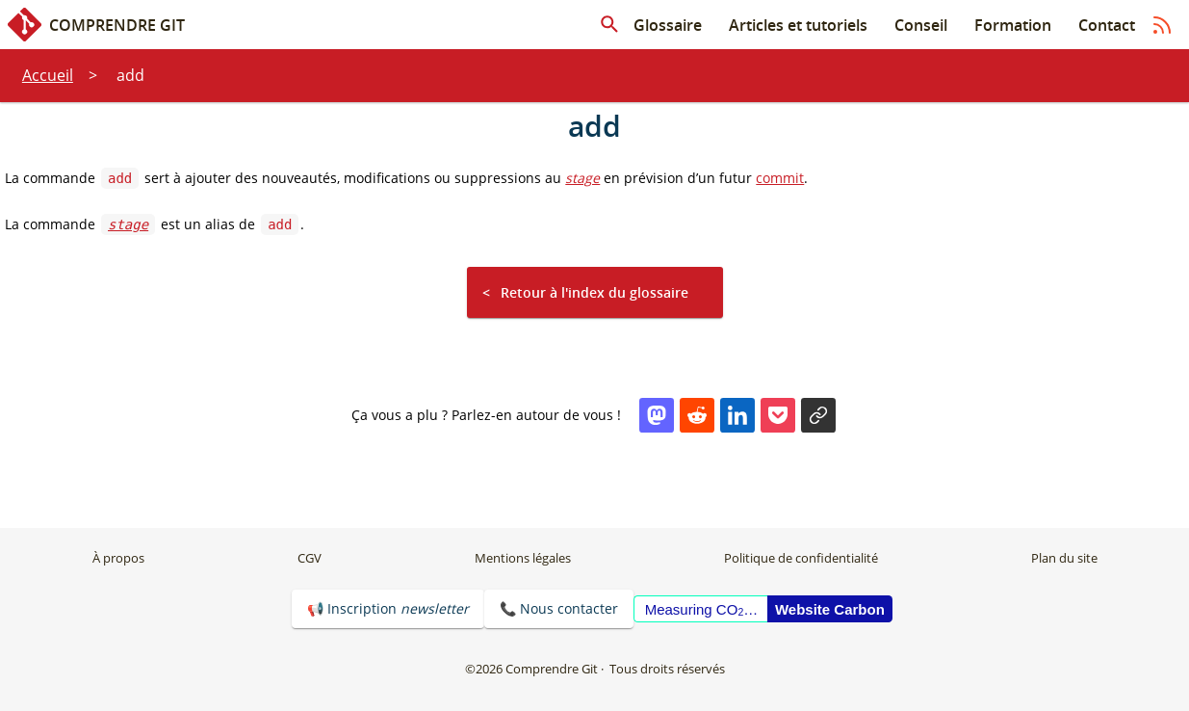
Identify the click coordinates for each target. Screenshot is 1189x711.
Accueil (47, 75)
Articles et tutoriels (798, 25)
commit (780, 178)
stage (582, 178)
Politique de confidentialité (801, 557)
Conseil (920, 25)
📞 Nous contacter (559, 608)
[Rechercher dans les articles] (609, 25)
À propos (118, 557)
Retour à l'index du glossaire (594, 292)
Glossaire (667, 25)
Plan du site (1064, 557)
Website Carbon (830, 609)
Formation (1012, 25)
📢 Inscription (388, 608)
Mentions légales (523, 557)
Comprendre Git (96, 24)
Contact (1106, 25)
